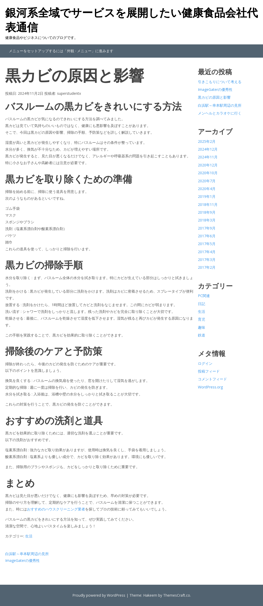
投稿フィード (209, 371)
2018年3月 (207, 220)
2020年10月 (208, 172)
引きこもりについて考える (219, 81)
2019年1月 (207, 196)
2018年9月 (207, 212)
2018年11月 (208, 204)
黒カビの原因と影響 (214, 97)
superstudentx (69, 93)
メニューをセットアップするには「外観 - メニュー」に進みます (61, 51)
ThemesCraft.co (176, 595)
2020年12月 (208, 165)
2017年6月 (207, 235)
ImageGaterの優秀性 (22, 560)
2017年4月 (207, 251)
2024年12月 (208, 149)
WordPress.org (210, 387)
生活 (28, 536)
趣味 (201, 327)
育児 (201, 319)
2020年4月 (207, 188)
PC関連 (204, 295)
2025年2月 (207, 141)
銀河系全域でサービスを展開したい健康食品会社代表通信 (131, 19)
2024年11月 (208, 156)
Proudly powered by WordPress (98, 595)
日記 (201, 303)
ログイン (205, 363)
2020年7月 (207, 180)
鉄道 (201, 335)
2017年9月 (207, 228)
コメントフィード (212, 378)
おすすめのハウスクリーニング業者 (56, 509)
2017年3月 (207, 259)
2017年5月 (207, 243)
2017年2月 (207, 267)
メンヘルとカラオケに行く (219, 113)
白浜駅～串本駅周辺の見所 (27, 553)
